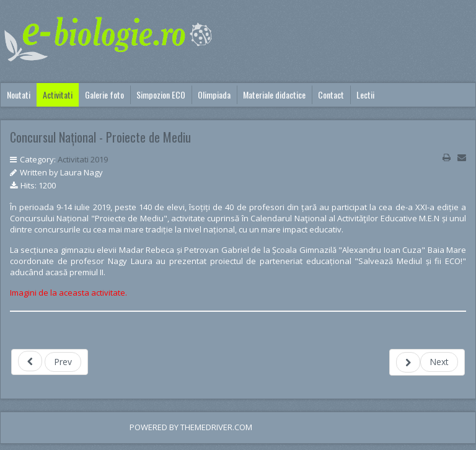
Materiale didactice (274, 94)
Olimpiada (214, 94)
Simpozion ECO (160, 94)
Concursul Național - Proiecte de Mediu (100, 137)
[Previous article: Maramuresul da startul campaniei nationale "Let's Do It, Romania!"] (49, 362)
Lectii (365, 94)
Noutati (18, 94)
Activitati (58, 94)
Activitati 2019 (83, 159)
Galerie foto (104, 94)
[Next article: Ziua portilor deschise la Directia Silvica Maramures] (427, 362)
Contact (331, 94)
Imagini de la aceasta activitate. (68, 292)
